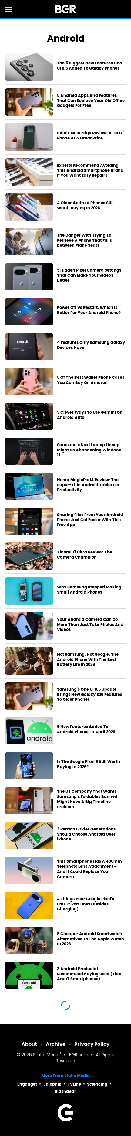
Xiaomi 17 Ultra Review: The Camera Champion (84, 555)
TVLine (74, 1084)
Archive (56, 1044)
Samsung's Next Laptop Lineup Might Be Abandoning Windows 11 (89, 450)
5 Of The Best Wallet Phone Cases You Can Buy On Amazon (90, 380)
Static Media (46, 1055)
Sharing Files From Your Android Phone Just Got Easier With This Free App (90, 520)
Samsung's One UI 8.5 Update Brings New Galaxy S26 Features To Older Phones (89, 694)
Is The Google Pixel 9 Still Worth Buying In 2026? (88, 764)
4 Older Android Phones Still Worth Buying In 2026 (85, 205)
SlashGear (65, 1091)
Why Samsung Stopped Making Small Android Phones (89, 590)
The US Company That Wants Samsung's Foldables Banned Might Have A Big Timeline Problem (87, 799)
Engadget (27, 1084)
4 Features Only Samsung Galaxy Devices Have (91, 345)
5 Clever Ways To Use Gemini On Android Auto (90, 415)
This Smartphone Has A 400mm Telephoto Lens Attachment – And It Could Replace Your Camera (89, 869)
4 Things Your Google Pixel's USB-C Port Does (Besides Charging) (85, 904)
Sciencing (97, 1084)
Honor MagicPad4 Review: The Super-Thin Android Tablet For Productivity (88, 485)
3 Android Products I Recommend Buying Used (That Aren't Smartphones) (89, 974)
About (29, 1044)
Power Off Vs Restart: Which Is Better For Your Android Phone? (89, 310)
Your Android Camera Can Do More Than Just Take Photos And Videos (90, 624)
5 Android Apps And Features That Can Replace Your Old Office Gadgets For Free (91, 100)
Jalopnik (52, 1084)
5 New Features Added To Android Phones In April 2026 (86, 729)
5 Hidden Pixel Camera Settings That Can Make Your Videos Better (89, 275)
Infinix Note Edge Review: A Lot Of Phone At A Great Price (90, 136)
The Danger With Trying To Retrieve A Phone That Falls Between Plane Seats (84, 240)
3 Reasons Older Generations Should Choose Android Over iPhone (86, 834)
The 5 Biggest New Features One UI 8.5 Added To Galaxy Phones (89, 66)
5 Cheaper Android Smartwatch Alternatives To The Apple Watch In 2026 (90, 939)
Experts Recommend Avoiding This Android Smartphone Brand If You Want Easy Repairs (90, 170)
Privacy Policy (91, 1044)
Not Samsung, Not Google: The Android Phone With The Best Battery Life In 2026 (88, 659)
